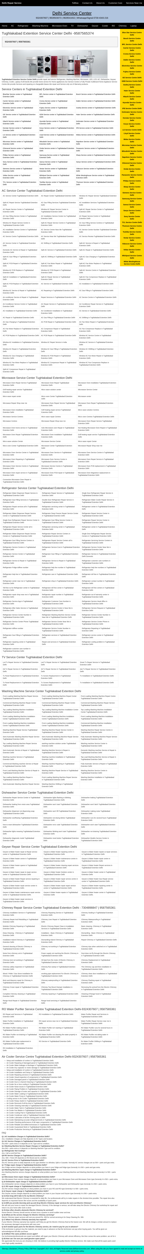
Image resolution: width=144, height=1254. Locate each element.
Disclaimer (13, 1249)
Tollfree (75, 3)
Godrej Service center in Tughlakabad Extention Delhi (96, 108)
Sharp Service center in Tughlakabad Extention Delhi (95, 155)
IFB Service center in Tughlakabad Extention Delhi (94, 128)
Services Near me (134, 3)
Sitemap (5, 1249)
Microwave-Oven (59, 26)
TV (72, 26)
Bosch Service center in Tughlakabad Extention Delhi (95, 94)
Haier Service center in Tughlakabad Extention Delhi (95, 114)
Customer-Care (115, 3)
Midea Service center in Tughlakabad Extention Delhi (95, 135)
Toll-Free (33, 1249)
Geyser (95, 26)
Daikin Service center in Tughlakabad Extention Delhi (95, 101)
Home (4, 26)
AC (12, 26)
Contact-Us (87, 3)
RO (113, 26)
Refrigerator (23, 26)
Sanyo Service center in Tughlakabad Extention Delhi (95, 162)
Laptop (133, 26)
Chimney (123, 26)
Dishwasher (82, 26)
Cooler (105, 26)
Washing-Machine (40, 26)
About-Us (100, 3)
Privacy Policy (23, 1249)
